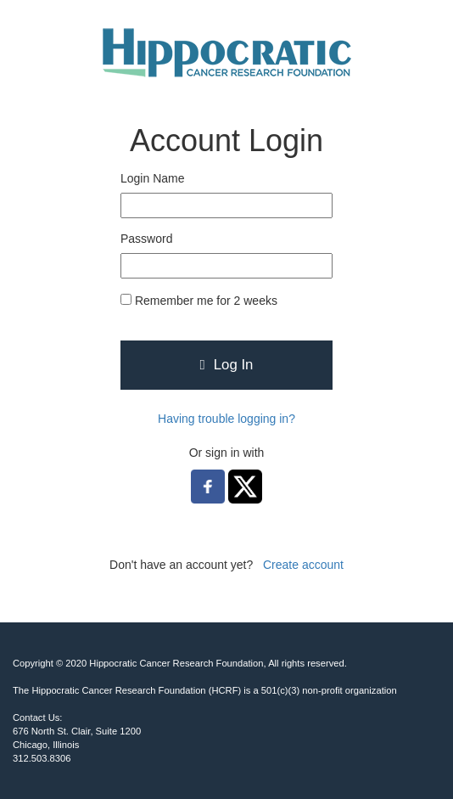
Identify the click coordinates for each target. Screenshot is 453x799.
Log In (227, 365)
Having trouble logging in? (226, 418)
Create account (303, 564)
